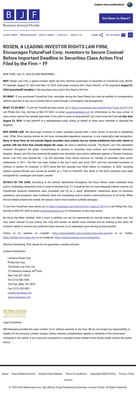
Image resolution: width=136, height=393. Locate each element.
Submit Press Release (50, 373)
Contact (62, 35)
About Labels (46, 35)
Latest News (10, 35)
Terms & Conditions (76, 373)
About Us (76, 35)
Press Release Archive (23, 373)
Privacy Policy (126, 373)
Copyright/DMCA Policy (103, 373)
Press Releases (28, 35)
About (5, 373)
